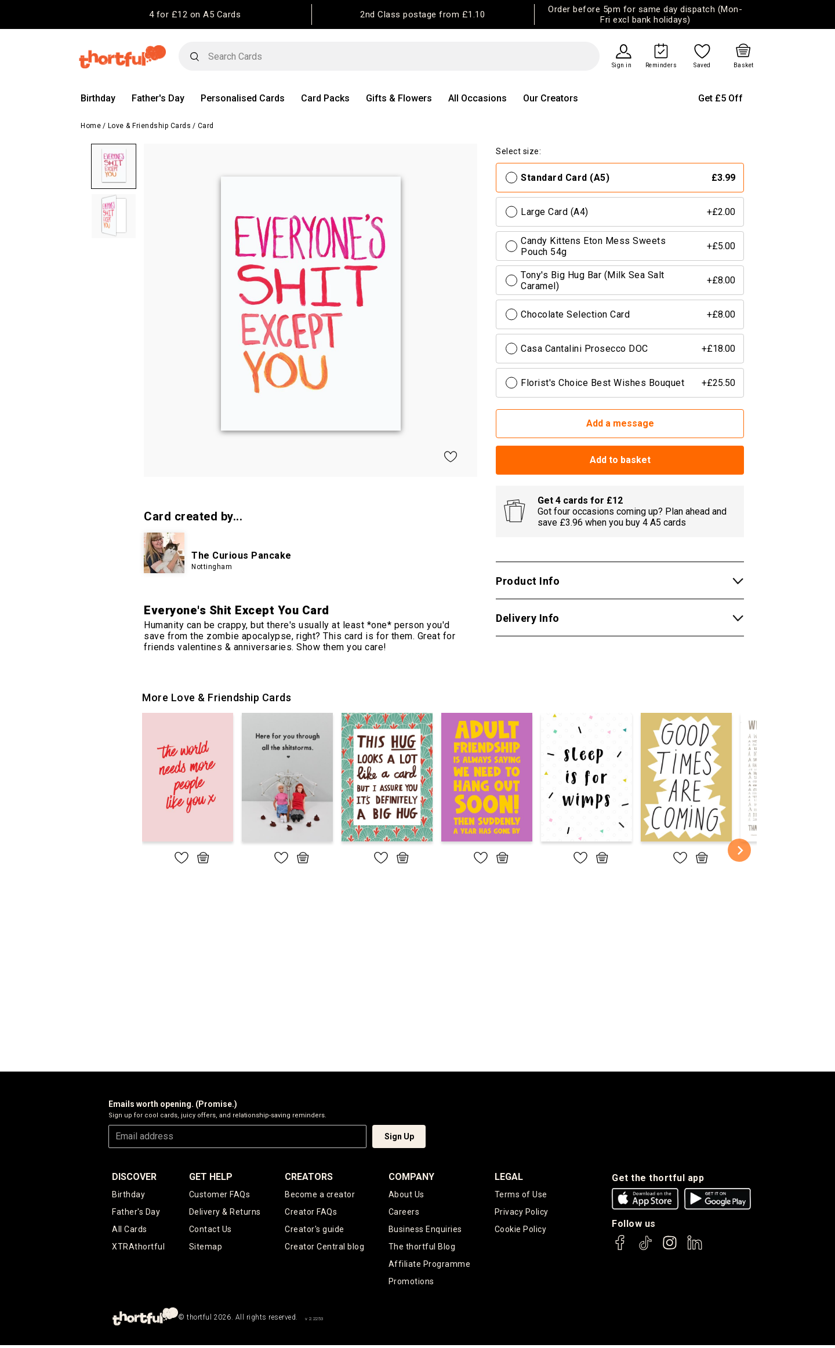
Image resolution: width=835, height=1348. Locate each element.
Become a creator (320, 1194)
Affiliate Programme (430, 1266)
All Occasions (477, 98)
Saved (702, 65)
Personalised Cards (243, 98)
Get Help (211, 1176)
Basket (744, 65)
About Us (406, 1194)
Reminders (661, 65)
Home (91, 126)
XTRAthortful (138, 1248)
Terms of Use (521, 1194)
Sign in (622, 65)
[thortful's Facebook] (620, 1248)
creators (309, 1176)
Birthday (98, 98)
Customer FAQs (220, 1194)
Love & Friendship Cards (149, 126)
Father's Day (158, 98)
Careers (404, 1212)
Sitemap (206, 1248)
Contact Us (210, 1230)
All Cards (129, 1230)
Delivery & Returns (225, 1212)
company (411, 1176)
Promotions (411, 1284)
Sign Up (399, 1136)
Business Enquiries (425, 1230)
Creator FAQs (311, 1212)
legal (509, 1176)
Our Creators (550, 98)
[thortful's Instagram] (669, 1248)
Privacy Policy (522, 1212)
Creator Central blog (324, 1248)
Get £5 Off (720, 98)
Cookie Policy (521, 1230)
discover (134, 1176)
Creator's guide (314, 1230)
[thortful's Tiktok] (645, 1248)
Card (206, 126)
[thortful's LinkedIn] (694, 1248)
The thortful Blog (422, 1248)
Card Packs (325, 98)
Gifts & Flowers (399, 98)
